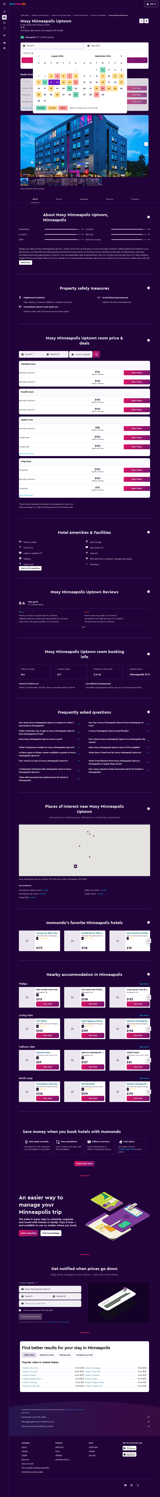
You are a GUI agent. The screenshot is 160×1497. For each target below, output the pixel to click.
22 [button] (76, 88)
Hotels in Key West (93, 1372)
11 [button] (51, 82)
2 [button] (38, 76)
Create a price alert (126, 1149)
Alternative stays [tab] (47, 1355)
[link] (47, 1004)
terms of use (51, 1322)
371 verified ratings (45, 37)
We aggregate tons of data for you (85, 1421)
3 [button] (45, 76)
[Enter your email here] (52, 1303)
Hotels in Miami (91, 1379)
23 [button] (39, 95)
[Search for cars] (4, 22)
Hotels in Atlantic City (94, 1386)
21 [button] (70, 88)
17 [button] (45, 88)
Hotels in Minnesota (81, 15)
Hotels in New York (30, 1368)
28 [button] (69, 95)
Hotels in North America (40, 15)
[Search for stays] (4, 17)
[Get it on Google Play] (129, 1448)
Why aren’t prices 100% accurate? (85, 1426)
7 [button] (69, 76)
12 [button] (57, 82)
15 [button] (76, 82)
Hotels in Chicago (30, 1382)
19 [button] (57, 88)
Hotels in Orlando (92, 1375)
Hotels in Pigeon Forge (94, 1382)
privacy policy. (65, 1322)
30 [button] (39, 101)
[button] (4, 4)
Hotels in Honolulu (30, 1372)
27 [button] (63, 95)
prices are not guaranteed (74, 1409)
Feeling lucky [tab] (65, 1355)
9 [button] (38, 82)
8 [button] (75, 76)
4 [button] (51, 76)
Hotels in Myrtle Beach (32, 1379)
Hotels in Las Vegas (93, 1368)
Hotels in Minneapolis (98, 15)
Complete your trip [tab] (84, 1355)
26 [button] (57, 95)
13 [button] (63, 82)
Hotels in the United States (61, 15)
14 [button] (70, 82)
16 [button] (39, 88)
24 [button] (45, 95)
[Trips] (4, 35)
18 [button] (51, 88)
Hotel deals (24, 15)
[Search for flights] (4, 11)
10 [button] (45, 82)
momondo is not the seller (85, 1417)
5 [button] (57, 76)
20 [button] (63, 88)
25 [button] (51, 95)
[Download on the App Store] (129, 1454)
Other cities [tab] (29, 1355)
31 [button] (45, 101)
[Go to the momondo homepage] (17, 4)
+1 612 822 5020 (27, 34)
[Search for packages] (4, 28)
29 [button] (76, 95)
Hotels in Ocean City (31, 1386)
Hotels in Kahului (29, 1375)
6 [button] (63, 76)
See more (144, 984)
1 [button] (75, 70)
